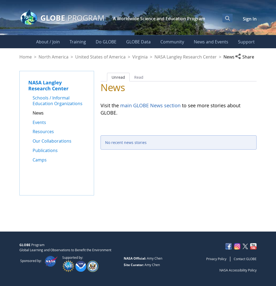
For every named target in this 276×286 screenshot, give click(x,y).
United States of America (100, 57)
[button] (246, 57)
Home (25, 57)
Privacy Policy (216, 259)
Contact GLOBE (245, 259)
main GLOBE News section (150, 105)
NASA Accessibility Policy (238, 270)
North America (53, 57)
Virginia (140, 57)
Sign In (250, 19)
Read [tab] (138, 77)
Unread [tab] (118, 77)
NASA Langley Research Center (185, 57)
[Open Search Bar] (227, 18)
